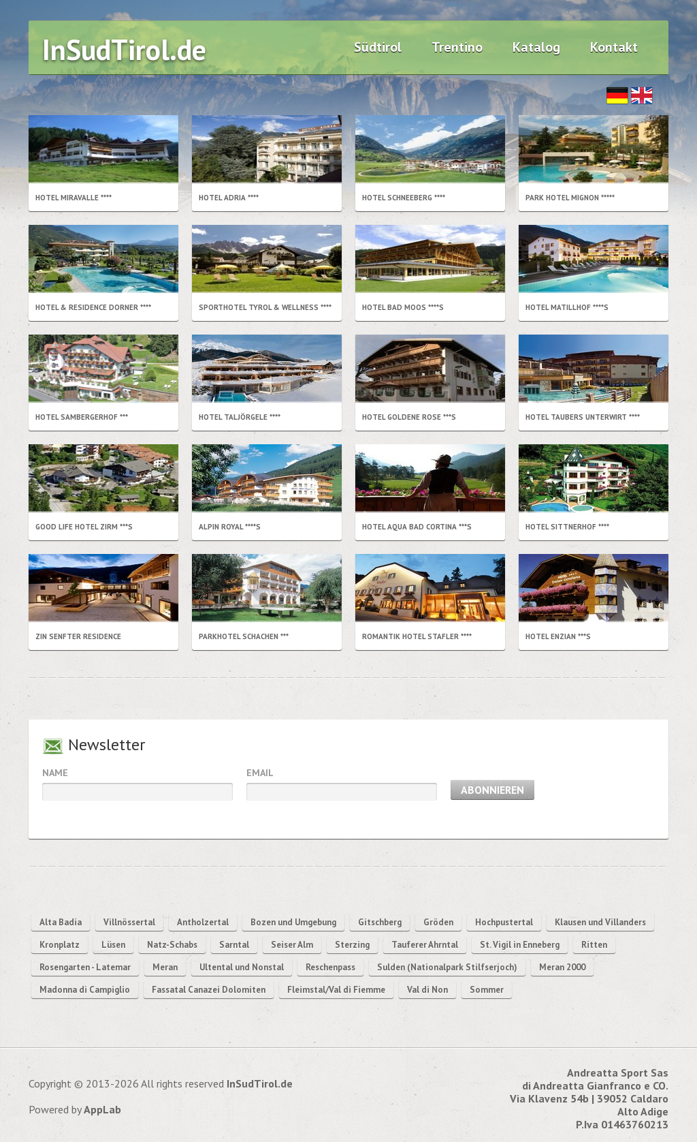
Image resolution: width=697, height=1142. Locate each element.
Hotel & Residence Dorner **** (93, 307)
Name (55, 773)
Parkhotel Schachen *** (244, 636)
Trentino (457, 47)
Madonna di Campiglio (84, 990)
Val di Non (427, 990)
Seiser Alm (292, 945)
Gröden (438, 922)
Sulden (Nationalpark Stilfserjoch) (447, 967)
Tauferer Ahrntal (424, 945)
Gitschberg (380, 922)
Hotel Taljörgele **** (239, 417)
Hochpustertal (504, 922)
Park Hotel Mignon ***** (570, 197)
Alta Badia (60, 922)
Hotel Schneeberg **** (403, 197)
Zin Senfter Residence (78, 636)
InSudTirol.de (124, 49)
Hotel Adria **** (229, 197)
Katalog (536, 47)
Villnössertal (129, 922)
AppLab (102, 1109)
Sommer (487, 990)
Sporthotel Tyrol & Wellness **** (265, 307)
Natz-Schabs (172, 945)
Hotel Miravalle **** (73, 197)
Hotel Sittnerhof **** (567, 526)
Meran (165, 967)
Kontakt (614, 47)
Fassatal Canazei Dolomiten (208, 990)
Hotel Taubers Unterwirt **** (582, 417)
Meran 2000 (562, 967)
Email (260, 773)
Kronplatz (59, 945)
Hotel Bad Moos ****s (403, 307)
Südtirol (378, 47)
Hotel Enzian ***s (558, 636)
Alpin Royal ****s (230, 526)
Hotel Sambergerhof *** (81, 417)
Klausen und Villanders (600, 922)
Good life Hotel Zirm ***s (84, 526)
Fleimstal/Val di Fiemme (336, 990)
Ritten (594, 945)
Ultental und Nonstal (241, 967)
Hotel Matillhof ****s (567, 307)
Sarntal (234, 945)
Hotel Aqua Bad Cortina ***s (417, 526)
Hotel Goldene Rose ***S (409, 417)
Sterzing (352, 945)
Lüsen (113, 945)
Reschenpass (330, 967)
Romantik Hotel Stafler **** (417, 636)
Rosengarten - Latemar (85, 967)
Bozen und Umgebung (293, 922)
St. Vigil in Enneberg (520, 945)
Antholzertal (203, 922)
